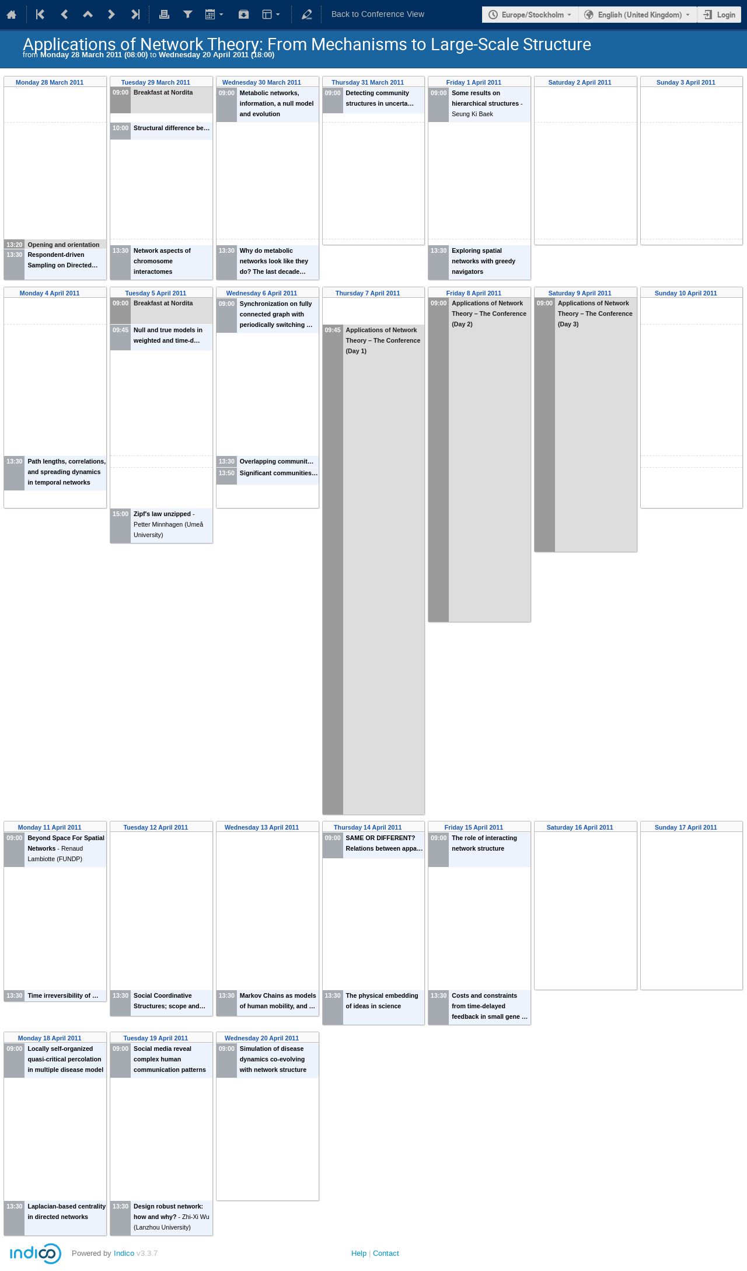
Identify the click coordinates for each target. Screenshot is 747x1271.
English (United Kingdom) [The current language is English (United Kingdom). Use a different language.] (640, 14)
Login (726, 14)
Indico (124, 1253)
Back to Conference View (377, 14)
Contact (386, 1253)
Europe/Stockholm (533, 14)
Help (358, 1253)
